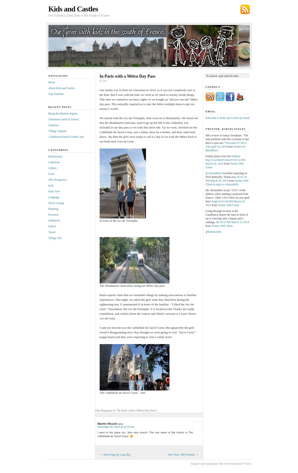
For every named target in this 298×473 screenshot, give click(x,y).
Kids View (54, 191)
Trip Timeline (56, 94)
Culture (52, 168)
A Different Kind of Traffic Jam (66, 136)
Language (53, 197)
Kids (51, 185)
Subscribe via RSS (245, 9)
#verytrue (231, 143)
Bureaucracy (55, 156)
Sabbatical (54, 220)
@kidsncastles (214, 231)
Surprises (53, 125)
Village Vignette (57, 131)
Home (51, 82)
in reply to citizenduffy (226, 184)
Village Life (55, 238)
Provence (53, 214)
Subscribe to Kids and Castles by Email (228, 118)
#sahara (235, 156)
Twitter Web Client (228, 205)
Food (51, 174)
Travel (52, 232)
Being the (63, 113)
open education (209, 463)
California (54, 162)
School (52, 226)
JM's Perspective (57, 179)
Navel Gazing (56, 203)
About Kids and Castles (61, 88)
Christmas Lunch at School (63, 119)
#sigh (215, 201)
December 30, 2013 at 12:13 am (116, 426)
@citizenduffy (214, 173)
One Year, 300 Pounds (181, 454)
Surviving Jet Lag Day (117, 454)
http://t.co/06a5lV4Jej (218, 160)
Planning (53, 209)
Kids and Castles (73, 9)
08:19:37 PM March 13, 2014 (232, 222)
